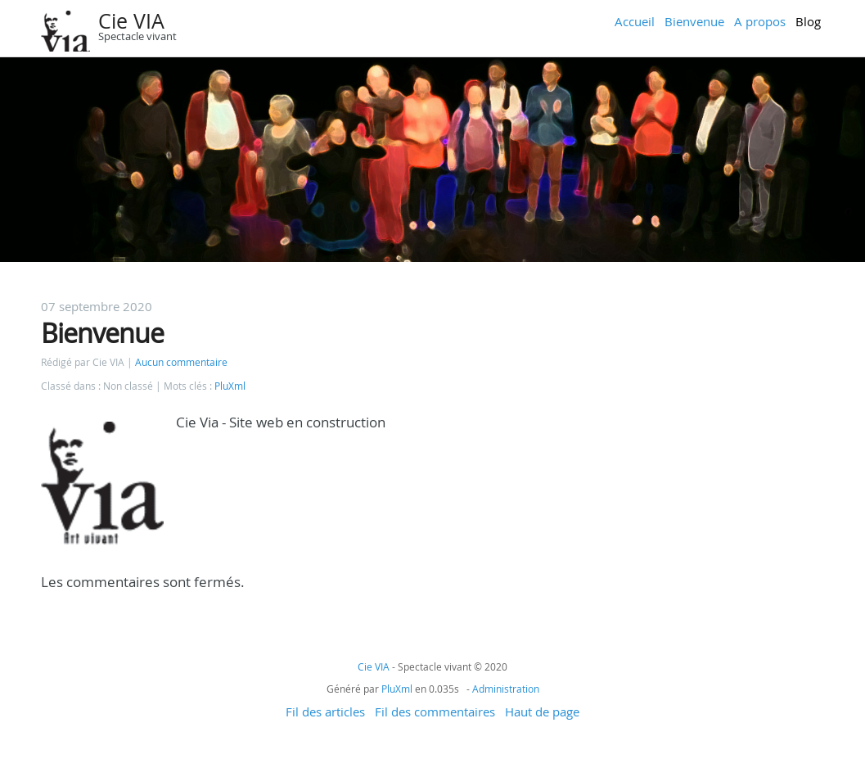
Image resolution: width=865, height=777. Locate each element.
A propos (760, 21)
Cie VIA (131, 20)
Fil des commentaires (435, 711)
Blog (808, 21)
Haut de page (542, 711)
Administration (505, 688)
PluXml (230, 386)
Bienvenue (694, 21)
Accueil (635, 21)
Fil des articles (325, 711)
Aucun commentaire (181, 362)
